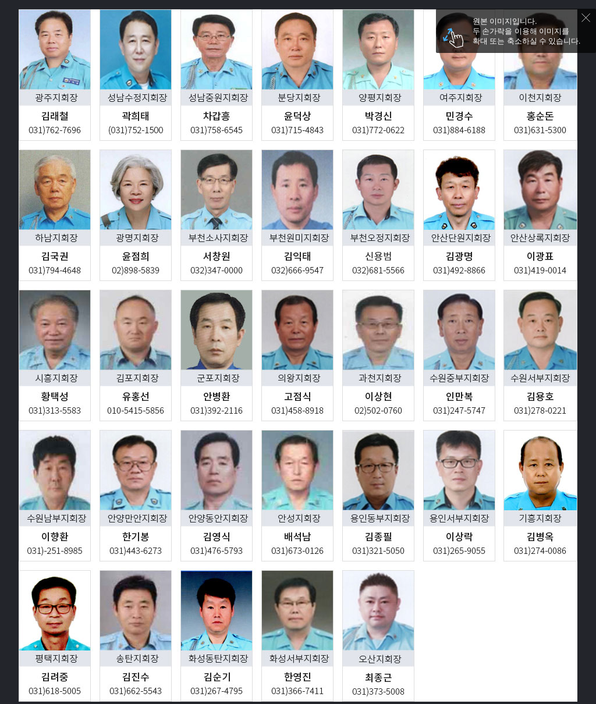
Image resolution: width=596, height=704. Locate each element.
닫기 (588, 20)
